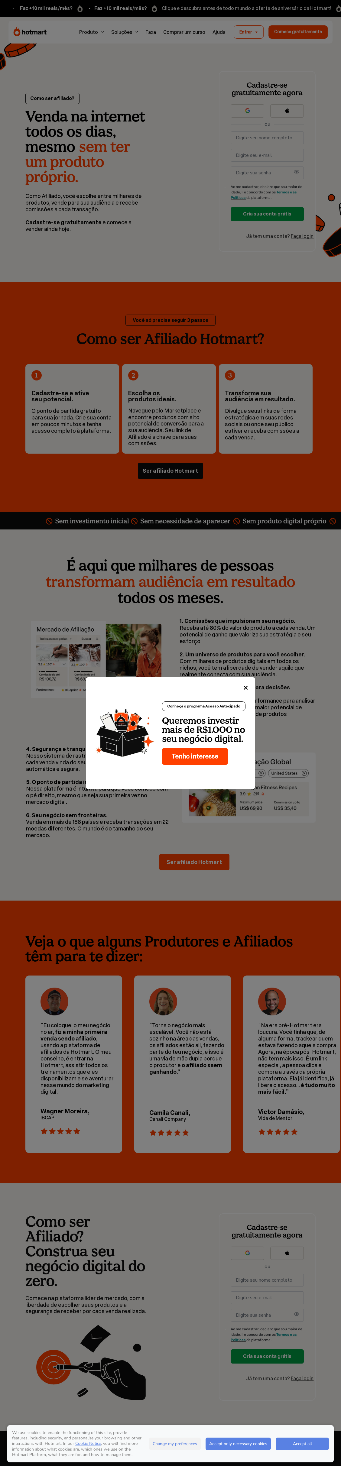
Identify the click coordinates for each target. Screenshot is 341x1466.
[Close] (245, 688)
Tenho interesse (195, 756)
